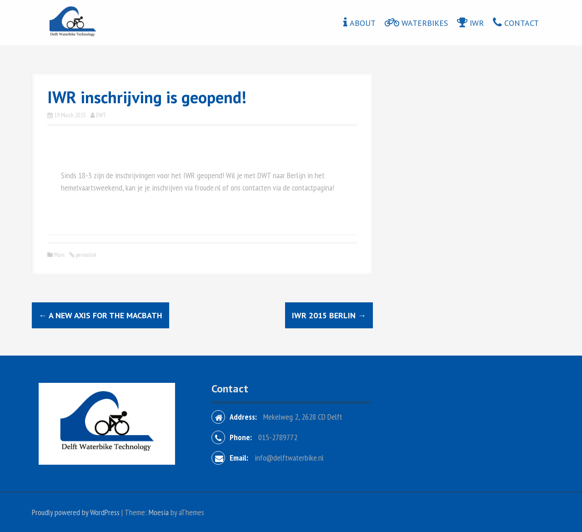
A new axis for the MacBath (100, 315)
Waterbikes (424, 23)
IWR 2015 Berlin (329, 315)
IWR (477, 23)
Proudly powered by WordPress (76, 512)
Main (59, 255)
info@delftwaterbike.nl (289, 457)
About (363, 23)
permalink (85, 255)
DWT (100, 115)
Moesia (159, 512)
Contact (521, 23)
